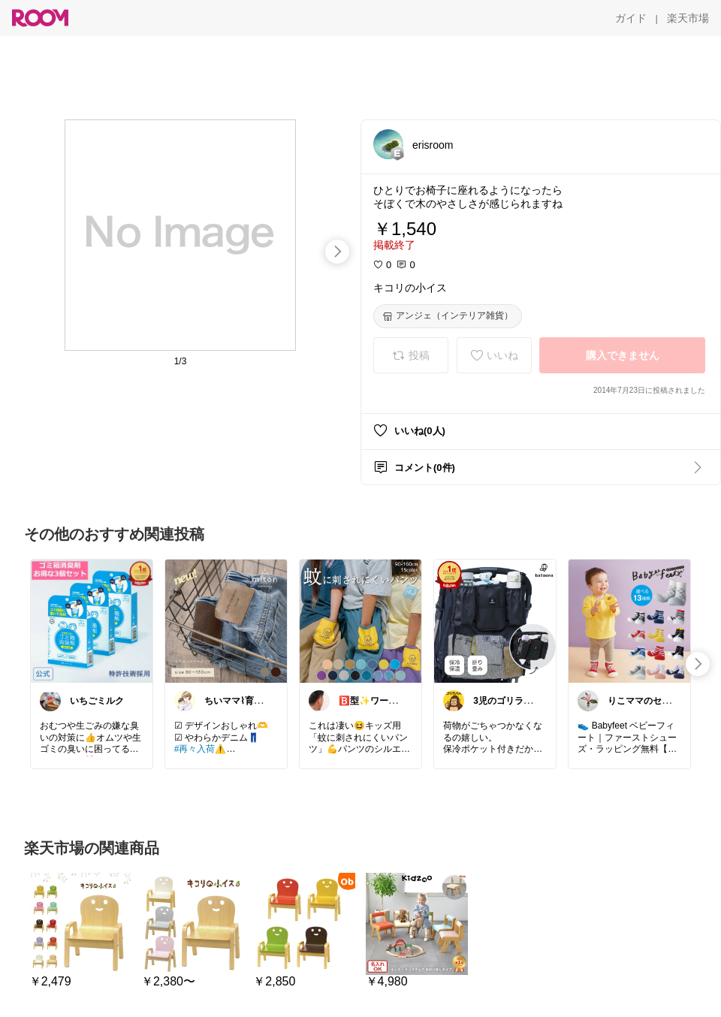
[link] (91, 620)
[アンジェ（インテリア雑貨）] (447, 316)
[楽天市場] (688, 18)
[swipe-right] (337, 252)
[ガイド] (631, 18)
